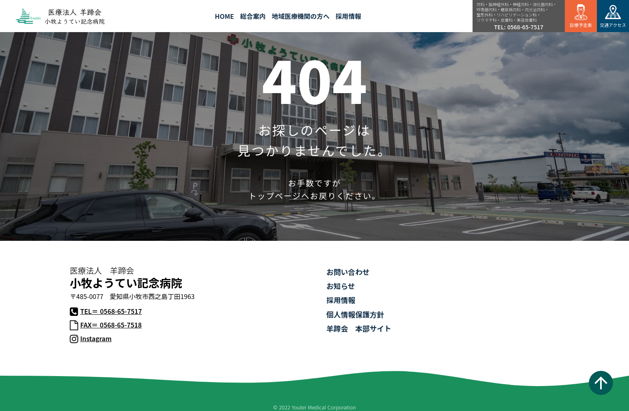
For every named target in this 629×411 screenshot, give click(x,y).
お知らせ (340, 286)
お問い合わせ (347, 272)
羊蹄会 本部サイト (358, 328)
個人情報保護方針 (355, 314)
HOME (224, 16)
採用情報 (340, 300)
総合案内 (253, 16)
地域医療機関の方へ (300, 16)
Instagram (96, 338)
